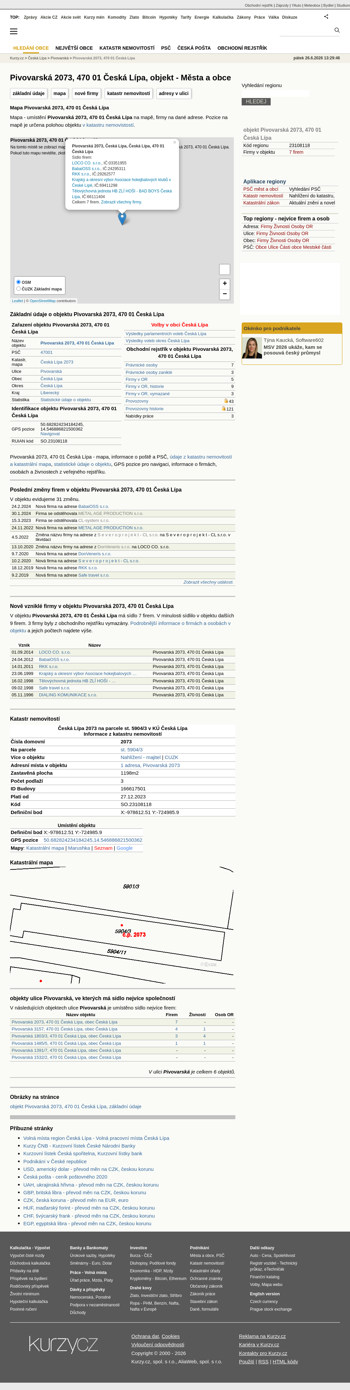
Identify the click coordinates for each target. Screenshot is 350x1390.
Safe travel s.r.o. (94, 575)
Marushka (79, 848)
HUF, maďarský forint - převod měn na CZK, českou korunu (89, 1208)
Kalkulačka (223, 17)
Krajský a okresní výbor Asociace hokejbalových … (88, 673)
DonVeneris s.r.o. (94, 553)
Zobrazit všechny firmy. (121, 202)
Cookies (171, 1336)
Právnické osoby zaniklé (149, 372)
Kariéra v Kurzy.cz (259, 1344)
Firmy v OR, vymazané (148, 393)
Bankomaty (97, 1248)
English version (265, 1294)
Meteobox (312, 5)
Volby (254, 1284)
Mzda (97, 1280)
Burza (135, 1255)
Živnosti (282, 226)
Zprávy (30, 17)
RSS (263, 1361)
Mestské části (317, 247)
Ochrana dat (145, 1336)
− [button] (225, 294)
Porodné (103, 1297)
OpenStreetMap (43, 301)
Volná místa (95, 1272)
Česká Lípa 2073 (57, 362)
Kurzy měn (94, 17)
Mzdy (168, 1271)
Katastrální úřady (205, 1271)
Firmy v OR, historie (145, 386)
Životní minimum (24, 1294)
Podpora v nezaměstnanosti (95, 1305)
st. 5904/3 (132, 749)
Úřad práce (80, 1280)
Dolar (107, 1263)
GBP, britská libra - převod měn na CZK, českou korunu (84, 1192)
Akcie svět (71, 17)
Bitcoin (149, 17)
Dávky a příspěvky (87, 1289)
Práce (259, 17)
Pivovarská (51, 371)
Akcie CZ (48, 17)
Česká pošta (194, 48)
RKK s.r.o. (81, 174)
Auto (254, 1255)
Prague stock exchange (271, 1309)
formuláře (210, 1309)
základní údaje (29, 93)
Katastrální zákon (261, 202)
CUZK (171, 757)
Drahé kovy (141, 1288)
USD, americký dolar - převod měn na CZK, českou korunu (88, 1169)
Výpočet (42, 1248)
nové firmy (86, 93)
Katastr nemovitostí (263, 195)
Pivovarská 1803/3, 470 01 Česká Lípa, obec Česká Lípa (66, 1035)
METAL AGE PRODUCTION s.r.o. (110, 527)
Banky (76, 1248)
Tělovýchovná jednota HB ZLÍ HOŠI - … (77, 680)
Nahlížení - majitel (141, 757)
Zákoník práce (202, 1294)
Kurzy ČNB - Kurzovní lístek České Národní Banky (79, 1146)
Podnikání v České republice (55, 1161)
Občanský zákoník (206, 1286)
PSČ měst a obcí (260, 189)
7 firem (296, 152)
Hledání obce (31, 48)
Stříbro (176, 1295)
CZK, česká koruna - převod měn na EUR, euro (75, 1200)
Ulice (273, 247)
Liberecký (50, 392)
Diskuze (289, 17)
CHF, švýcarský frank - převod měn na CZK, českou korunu (89, 1216)
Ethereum (177, 1278)
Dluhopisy (138, 1263)
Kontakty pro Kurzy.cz (263, 1353)
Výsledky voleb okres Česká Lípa (157, 340)
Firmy (266, 226)
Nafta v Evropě (143, 1309)
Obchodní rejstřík (259, 5)
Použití (246, 1361)
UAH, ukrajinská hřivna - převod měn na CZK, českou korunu (91, 1185)
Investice (138, 1248)
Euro (96, 1263)
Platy (108, 1280)
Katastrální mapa (45, 848)
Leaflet (17, 301)
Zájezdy (282, 5)
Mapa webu (272, 1284)
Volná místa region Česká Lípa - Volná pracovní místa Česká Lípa (96, 1138)
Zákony (244, 17)
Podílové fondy (162, 1263)
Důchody (78, 1312)
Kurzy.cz (17, 58)
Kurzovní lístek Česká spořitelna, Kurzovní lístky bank (82, 1153)
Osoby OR (302, 226)
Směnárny (79, 1263)
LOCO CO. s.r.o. (86, 163)
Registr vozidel (263, 1263)
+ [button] (225, 284)
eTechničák (274, 1269)
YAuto (296, 5)
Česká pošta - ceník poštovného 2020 (65, 1177)
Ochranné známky (206, 1278)
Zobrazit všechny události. (209, 582)
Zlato (134, 17)
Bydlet (328, 5)
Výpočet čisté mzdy (27, 1255)
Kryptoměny (140, 1278)
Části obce (291, 247)
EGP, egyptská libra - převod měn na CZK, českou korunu (87, 1223)
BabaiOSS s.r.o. (86, 168)
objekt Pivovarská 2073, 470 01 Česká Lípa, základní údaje (75, 1106)
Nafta (174, 1303)
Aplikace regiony (264, 181)
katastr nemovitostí (128, 93)
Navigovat (50, 433)
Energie (202, 17)
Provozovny (137, 401)
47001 (47, 352)
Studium (343, 5)
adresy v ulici (174, 93)
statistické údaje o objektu (82, 464)
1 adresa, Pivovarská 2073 (150, 765)
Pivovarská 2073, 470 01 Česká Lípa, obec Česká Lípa (64, 1021)
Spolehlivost (284, 1255)
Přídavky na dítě (24, 1271)
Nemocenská (81, 1297)
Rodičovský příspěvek (29, 1286)
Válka (273, 17)
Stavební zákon (204, 1301)
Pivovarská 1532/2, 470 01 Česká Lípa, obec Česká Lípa (66, 1057)
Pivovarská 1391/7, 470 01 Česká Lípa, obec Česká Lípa (66, 1050)
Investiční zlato (154, 1295)
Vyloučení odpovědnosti (157, 1344)
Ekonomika (140, 1271)
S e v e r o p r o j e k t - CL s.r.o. (108, 560)
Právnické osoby (141, 365)
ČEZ (148, 1255)
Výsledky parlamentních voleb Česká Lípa (166, 333)
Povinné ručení (23, 1309)
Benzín (160, 1303)
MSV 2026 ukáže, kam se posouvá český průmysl (293, 350)
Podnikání (199, 1248)
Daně (195, 1309)
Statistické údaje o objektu (66, 399)
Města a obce (202, 1255)
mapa (60, 93)
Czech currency (264, 1301)
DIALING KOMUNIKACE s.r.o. (68, 694)
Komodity (117, 17)
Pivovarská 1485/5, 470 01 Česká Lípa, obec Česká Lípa (66, 1043)
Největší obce (74, 48)
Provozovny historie (144, 408)
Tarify (186, 17)
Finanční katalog (264, 1277)
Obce (261, 247)
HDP (157, 1271)
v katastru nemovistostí (108, 125)
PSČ (166, 48)
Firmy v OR (137, 379)
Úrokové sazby (83, 1255)
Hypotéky (168, 17)
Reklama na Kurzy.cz (262, 1336)
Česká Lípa (52, 378)
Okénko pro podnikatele (272, 328)
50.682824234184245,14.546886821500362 (93, 840)
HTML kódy (285, 1361)
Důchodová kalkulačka (30, 1263)
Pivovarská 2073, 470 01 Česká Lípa (104, 58)
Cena (266, 1255)
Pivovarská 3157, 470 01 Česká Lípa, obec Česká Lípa (64, 1028)
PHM (147, 1303)
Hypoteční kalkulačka (29, 1301)
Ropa (135, 1303)
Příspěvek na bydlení (28, 1278)
